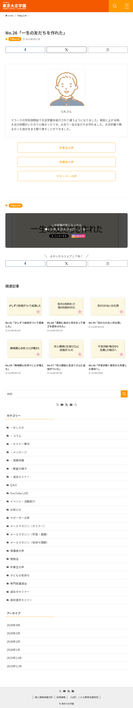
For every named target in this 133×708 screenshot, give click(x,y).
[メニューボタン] (127, 6)
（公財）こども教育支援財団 (83, 697)
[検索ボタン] (115, 6)
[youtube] (62, 405)
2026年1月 (13, 650)
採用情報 (60, 697)
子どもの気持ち (20, 575)
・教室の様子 (18, 468)
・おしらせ (17, 427)
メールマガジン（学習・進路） (29, 534)
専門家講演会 (18, 583)
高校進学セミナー (21, 600)
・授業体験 (17, 460)
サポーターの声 (20, 518)
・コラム (15, 436)
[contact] (71, 405)
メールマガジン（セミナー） (28, 526)
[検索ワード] (66, 393)
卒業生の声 (15, 39)
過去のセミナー (20, 591)
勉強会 (14, 559)
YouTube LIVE (19, 493)
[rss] (66, 405)
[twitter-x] (57, 405)
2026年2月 (13, 641)
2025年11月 (14, 666)
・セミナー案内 (20, 444)
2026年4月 (13, 625)
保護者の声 (17, 551)
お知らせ (15, 510)
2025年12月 (14, 658)
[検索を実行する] (124, 393)
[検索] (75, 405)
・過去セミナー (20, 477)
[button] (25, 50)
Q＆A (13, 485)
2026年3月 (13, 633)
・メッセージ (18, 452)
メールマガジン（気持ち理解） (29, 542)
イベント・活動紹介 (22, 501)
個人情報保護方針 (44, 697)
